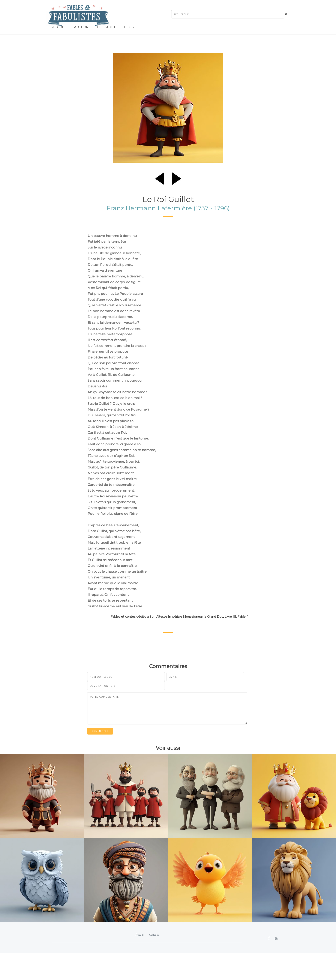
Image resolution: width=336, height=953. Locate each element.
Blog (129, 27)
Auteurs (82, 27)
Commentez (100, 731)
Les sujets (107, 27)
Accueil (60, 27)
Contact (154, 934)
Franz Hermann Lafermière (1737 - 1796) (168, 208)
